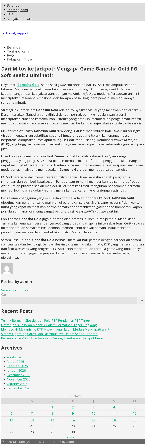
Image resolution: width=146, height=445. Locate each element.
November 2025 (19, 379)
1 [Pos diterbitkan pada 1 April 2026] (52, 407)
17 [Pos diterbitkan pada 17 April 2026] (93, 419)
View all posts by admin (18, 290)
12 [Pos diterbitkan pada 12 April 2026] (134, 413)
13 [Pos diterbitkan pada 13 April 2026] (11, 419)
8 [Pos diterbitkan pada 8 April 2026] (52, 413)
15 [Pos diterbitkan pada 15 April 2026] (52, 419)
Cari (4, 294)
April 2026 (14, 357)
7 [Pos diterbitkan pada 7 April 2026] (32, 413)
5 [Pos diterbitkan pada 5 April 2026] (134, 407)
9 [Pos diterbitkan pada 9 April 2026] (73, 413)
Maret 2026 (15, 361)
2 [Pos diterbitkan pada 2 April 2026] (73, 407)
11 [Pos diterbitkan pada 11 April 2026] (114, 413)
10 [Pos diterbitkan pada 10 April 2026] (93, 413)
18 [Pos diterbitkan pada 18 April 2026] (114, 419)
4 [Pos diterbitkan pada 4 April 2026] (114, 407)
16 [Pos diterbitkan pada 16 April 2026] (73, 419)
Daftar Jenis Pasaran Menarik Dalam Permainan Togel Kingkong (49, 325)
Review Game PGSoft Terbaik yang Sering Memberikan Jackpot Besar (52, 338)
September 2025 (19, 388)
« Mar (71, 437)
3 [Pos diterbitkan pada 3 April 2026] (93, 407)
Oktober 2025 (17, 383)
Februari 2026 (17, 366)
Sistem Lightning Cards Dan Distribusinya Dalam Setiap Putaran (49, 334)
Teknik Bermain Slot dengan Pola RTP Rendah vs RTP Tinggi (46, 320)
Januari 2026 (16, 370)
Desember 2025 (18, 375)
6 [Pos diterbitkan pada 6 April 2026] (11, 413)
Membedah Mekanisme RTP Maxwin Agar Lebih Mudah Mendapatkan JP (55, 329)
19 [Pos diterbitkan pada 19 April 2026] (134, 419)
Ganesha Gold (28, 84)
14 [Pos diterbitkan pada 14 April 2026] (32, 419)
